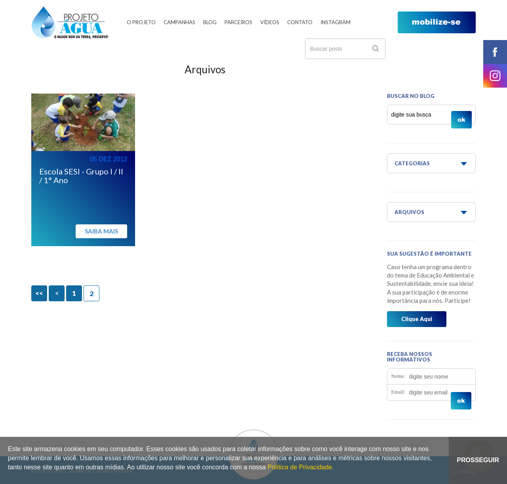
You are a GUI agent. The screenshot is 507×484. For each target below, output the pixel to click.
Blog (210, 22)
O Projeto (141, 22)
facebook (495, 52)
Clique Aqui (416, 319)
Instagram (335, 22)
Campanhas (179, 22)
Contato (300, 22)
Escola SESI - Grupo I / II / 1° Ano (81, 175)
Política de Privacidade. (300, 467)
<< (39, 293)
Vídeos (269, 22)
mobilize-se (437, 22)
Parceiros (238, 22)
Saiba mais (101, 231)
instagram (495, 76)
